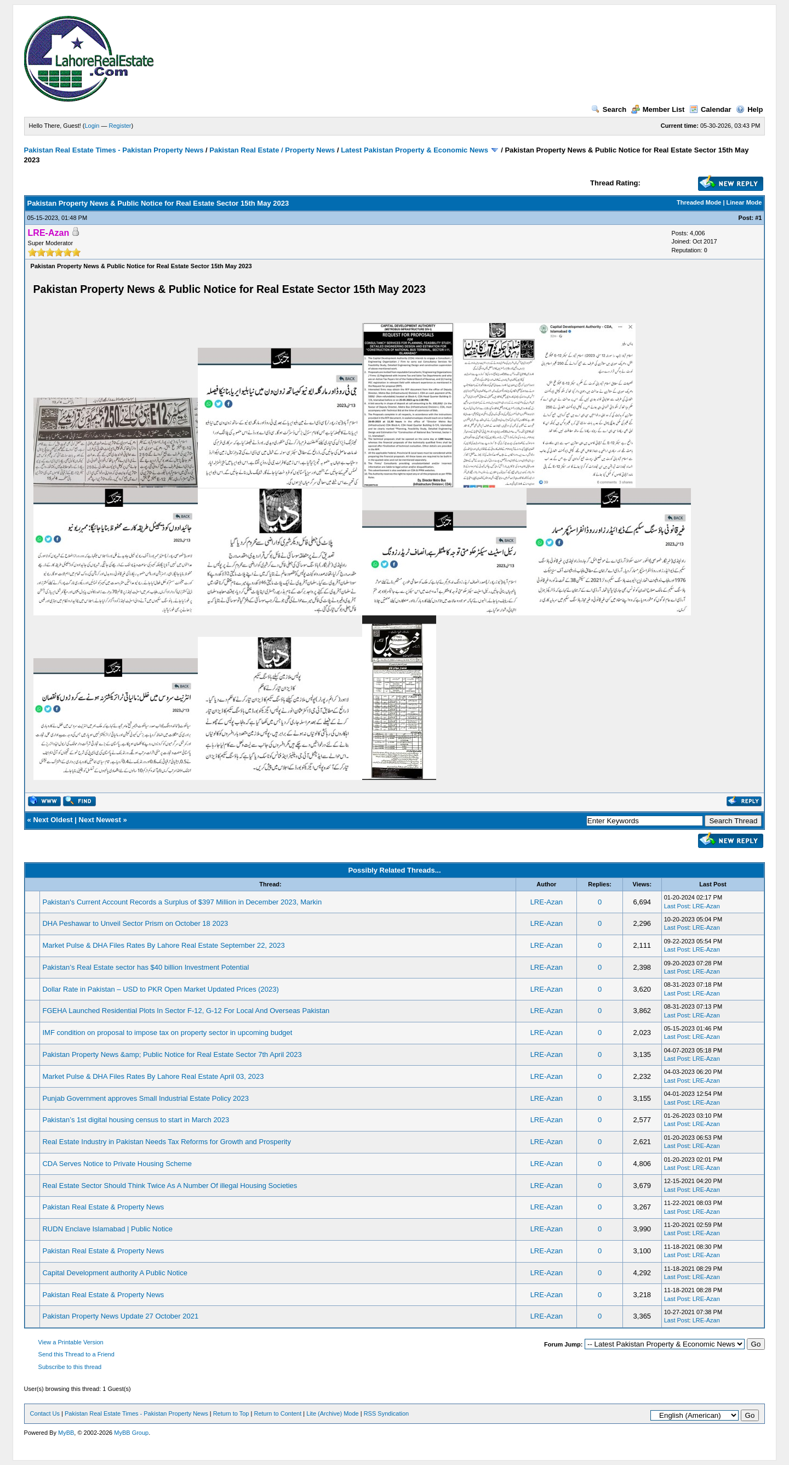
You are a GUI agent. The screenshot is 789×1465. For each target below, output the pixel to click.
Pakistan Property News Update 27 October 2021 (120, 1316)
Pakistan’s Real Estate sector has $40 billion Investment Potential (145, 967)
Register (120, 125)
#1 (758, 217)
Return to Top (231, 1413)
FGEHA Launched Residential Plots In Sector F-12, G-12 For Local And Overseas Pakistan (185, 1010)
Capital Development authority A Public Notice (114, 1273)
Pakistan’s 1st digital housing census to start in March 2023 (135, 1120)
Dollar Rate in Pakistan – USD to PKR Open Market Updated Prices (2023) (160, 989)
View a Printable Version (71, 1342)
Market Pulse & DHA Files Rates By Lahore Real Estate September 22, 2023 (163, 945)
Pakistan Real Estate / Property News (272, 150)
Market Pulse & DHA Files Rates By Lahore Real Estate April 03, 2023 (153, 1076)
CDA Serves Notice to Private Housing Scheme (116, 1163)
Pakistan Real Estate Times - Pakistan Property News (114, 150)
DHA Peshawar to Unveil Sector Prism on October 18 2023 (135, 923)
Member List (658, 109)
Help (749, 109)
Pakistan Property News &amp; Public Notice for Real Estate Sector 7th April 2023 (171, 1054)
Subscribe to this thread (70, 1367)
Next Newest (100, 820)
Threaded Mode (699, 202)
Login (92, 125)
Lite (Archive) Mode (332, 1413)
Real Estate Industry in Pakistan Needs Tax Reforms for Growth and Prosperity (166, 1142)
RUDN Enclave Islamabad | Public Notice (107, 1229)
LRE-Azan (546, 902)
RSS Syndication (386, 1413)
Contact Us (45, 1413)
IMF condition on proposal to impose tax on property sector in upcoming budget (167, 1032)
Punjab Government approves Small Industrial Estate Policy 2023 (145, 1098)
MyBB (66, 1432)
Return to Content (277, 1413)
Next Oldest (52, 820)
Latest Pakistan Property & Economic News (414, 150)
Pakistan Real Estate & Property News (103, 1207)
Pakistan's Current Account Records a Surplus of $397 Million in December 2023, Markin (182, 902)
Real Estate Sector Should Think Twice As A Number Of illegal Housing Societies (169, 1185)
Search (608, 109)
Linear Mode (744, 202)
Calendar (710, 109)
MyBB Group (131, 1432)
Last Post (676, 906)
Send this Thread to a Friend (76, 1354)
